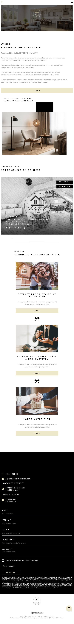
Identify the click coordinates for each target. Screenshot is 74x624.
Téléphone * (8, 539)
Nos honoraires (14, 618)
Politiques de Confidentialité (26, 587)
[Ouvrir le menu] (71, 2)
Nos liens (46, 618)
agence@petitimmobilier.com (18, 479)
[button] (61, 238)
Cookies (62, 617)
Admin (40, 618)
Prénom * (6, 520)
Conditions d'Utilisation (41, 587)
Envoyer (10, 572)
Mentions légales (32, 618)
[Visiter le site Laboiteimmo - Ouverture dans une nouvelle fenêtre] (37, 613)
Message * (7, 549)
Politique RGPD (54, 618)
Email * (5, 530)
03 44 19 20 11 (11, 474)
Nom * (5, 510)
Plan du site (22, 618)
